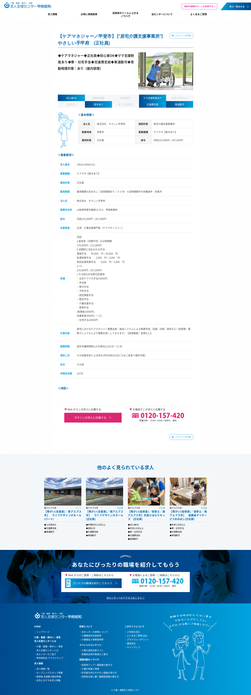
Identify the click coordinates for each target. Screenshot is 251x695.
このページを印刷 (182, 35)
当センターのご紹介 (46, 654)
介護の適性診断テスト (93, 650)
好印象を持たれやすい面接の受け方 (99, 672)
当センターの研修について (95, 631)
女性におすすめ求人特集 (48, 680)
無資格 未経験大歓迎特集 (48, 676)
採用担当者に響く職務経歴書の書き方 (100, 676)
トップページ (43, 631)
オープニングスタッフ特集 (49, 672)
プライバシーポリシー (138, 639)
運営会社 (131, 643)
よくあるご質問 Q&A (137, 635)
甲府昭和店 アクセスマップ (49, 657)
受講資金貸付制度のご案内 (95, 654)
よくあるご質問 (198, 14)
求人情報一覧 (43, 668)
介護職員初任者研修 (91, 635)
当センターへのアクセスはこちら (124, 597)
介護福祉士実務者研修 (93, 639)
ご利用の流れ (133, 631)
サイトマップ (133, 647)
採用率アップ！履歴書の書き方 (97, 664)
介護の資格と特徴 (90, 668)
